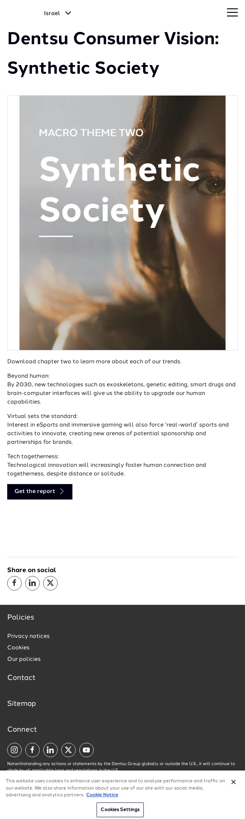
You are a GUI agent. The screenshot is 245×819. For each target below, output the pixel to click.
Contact (21, 678)
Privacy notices (28, 636)
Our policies (24, 659)
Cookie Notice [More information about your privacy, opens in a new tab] (102, 796)
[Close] (233, 783)
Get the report (39, 491)
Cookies (18, 648)
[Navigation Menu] (232, 12)
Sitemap (21, 704)
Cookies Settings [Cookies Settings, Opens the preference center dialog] (120, 811)
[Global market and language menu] (57, 13)
